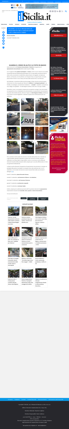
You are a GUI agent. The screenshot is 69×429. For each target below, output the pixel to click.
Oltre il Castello (58, 95)
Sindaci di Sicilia (60, 24)
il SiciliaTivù (30, 2)
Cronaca (17, 24)
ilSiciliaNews (58, 35)
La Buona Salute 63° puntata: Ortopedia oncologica (58, 90)
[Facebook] (3, 32)
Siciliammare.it (43, 1)
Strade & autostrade (32, 199)
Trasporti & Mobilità (33, 24)
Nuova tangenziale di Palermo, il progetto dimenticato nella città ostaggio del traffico (27, 281)
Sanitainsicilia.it (65, 1)
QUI (12, 171)
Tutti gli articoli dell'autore (12, 193)
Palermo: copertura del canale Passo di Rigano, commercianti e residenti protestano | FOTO (41, 241)
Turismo (53, 24)
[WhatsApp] (3, 41)
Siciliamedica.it (58, 1)
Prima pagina (4, 24)
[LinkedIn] (3, 38)
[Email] (3, 43)
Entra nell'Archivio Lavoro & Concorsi (58, 168)
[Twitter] (3, 35)
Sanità (47, 24)
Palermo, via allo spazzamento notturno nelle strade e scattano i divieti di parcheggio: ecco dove (13, 221)
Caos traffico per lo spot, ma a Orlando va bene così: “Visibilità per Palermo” (13, 240)
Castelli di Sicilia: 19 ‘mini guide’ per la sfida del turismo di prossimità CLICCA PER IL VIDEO (58, 109)
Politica (11, 24)
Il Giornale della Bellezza (50, 2)
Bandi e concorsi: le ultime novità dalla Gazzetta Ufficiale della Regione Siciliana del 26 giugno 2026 (58, 162)
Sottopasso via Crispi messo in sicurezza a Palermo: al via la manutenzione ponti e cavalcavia (27, 241)
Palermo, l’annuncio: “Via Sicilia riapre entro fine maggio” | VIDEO (27, 260)
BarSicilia (42, 24)
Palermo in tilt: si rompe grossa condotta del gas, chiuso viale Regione (13, 281)
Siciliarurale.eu (36, 1)
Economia (23, 24)
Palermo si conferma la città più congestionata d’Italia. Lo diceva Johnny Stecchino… (41, 282)
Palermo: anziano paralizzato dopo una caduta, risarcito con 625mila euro (27, 220)
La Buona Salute (59, 78)
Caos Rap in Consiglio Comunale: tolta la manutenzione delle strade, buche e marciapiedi (13, 262)
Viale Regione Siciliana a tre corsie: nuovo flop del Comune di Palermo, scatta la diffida (41, 221)
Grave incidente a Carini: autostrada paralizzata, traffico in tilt (40, 261)
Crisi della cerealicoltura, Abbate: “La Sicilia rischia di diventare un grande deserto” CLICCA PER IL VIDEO (58, 50)
